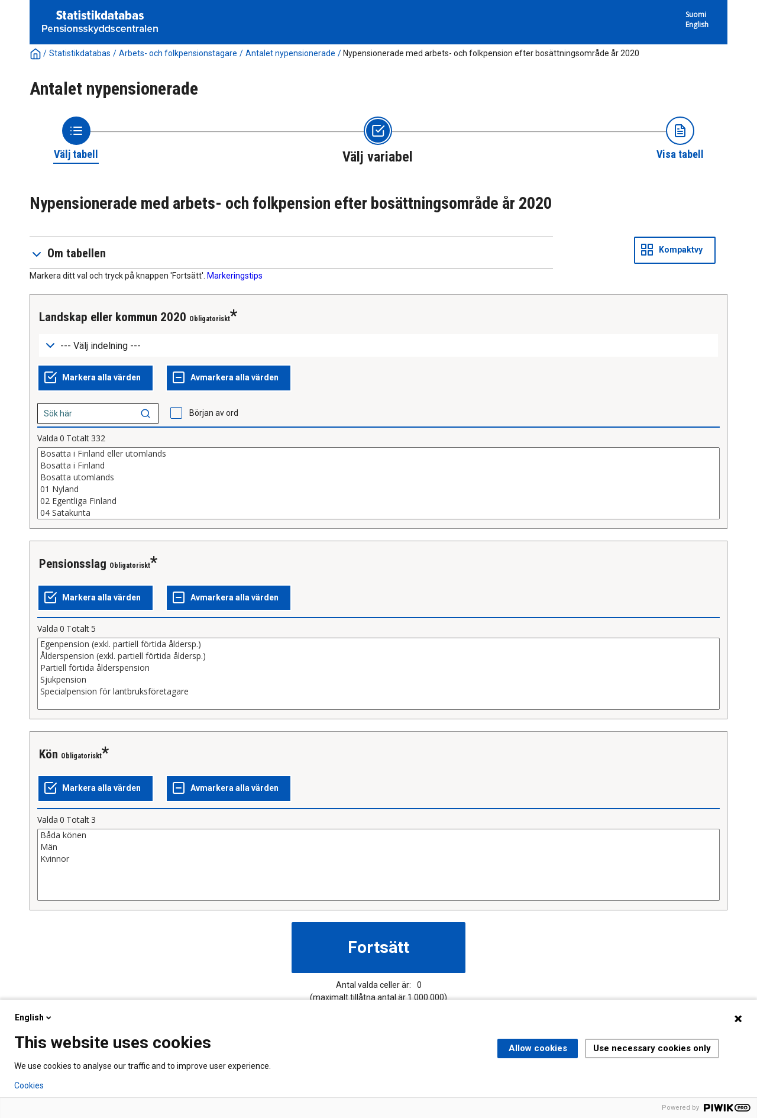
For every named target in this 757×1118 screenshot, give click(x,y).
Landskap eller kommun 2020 (112, 317)
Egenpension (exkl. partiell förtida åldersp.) (378, 644)
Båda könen (378, 835)
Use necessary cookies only (652, 1048)
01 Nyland (378, 489)
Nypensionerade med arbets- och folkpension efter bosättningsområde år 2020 (491, 53)
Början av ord (213, 413)
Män (378, 847)
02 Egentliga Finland (378, 501)
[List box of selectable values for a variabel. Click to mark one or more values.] (378, 483)
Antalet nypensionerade (290, 53)
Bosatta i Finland (378, 465)
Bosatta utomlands (378, 477)
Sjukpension (378, 680)
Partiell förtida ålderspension (378, 668)
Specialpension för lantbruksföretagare (378, 691)
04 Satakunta (378, 513)
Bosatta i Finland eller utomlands (378, 454)
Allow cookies (538, 1048)
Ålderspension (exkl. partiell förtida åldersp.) (378, 656)
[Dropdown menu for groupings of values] (378, 345)
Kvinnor (378, 859)
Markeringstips (235, 275)
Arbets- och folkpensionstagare (178, 53)
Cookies (29, 1085)
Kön (48, 754)
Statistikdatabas (80, 53)
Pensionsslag (72, 564)
